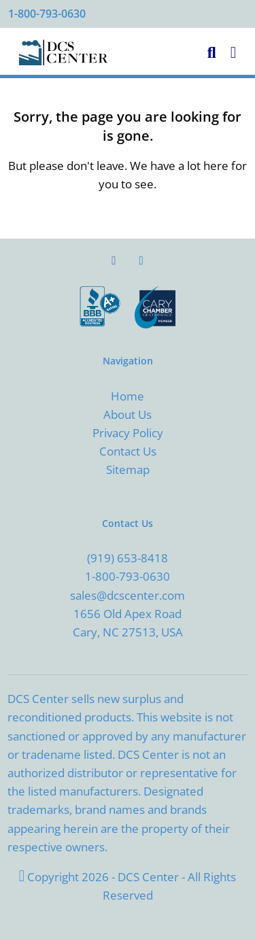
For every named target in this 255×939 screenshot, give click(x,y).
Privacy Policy (127, 433)
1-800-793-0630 (47, 13)
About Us (127, 414)
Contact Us (127, 451)
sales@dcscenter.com (127, 595)
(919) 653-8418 (127, 558)
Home (127, 396)
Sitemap (128, 469)
